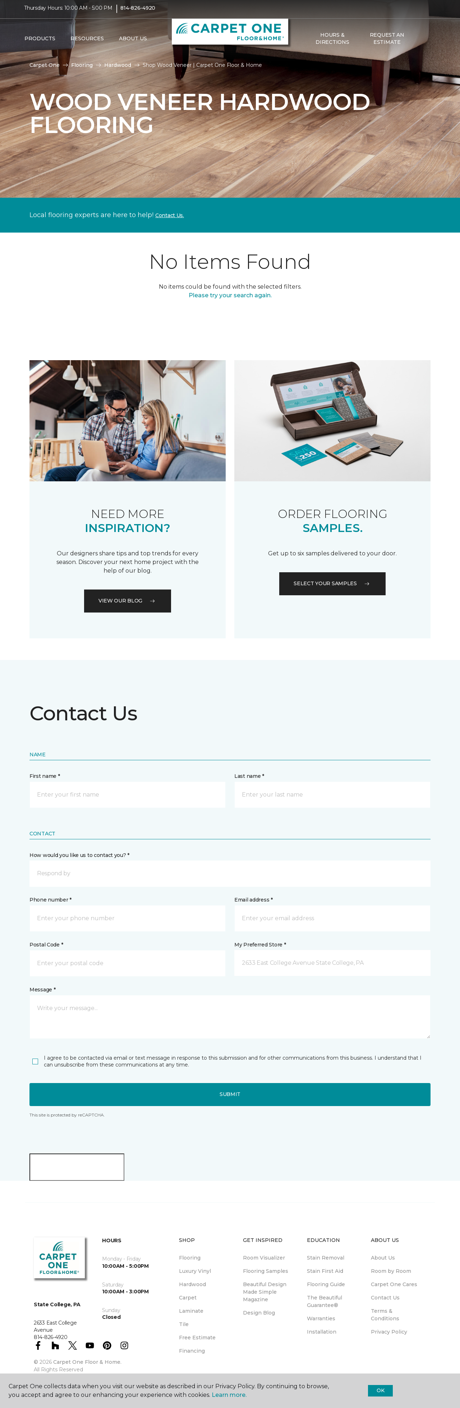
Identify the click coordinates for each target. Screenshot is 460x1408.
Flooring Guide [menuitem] (326, 1284)
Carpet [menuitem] (188, 1297)
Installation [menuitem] (321, 1332)
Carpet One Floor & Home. (87, 1362)
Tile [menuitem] (184, 1324)
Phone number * (50, 899)
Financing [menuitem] (192, 1351)
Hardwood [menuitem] (192, 1284)
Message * (42, 989)
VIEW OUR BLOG (127, 600)
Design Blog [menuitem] (259, 1313)
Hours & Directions (332, 43)
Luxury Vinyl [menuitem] (195, 1271)
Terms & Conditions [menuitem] (385, 1315)
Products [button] (39, 43)
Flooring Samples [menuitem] (265, 1271)
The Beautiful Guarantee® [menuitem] (324, 1301)
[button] (420, 43)
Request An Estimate (387, 43)
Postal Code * (46, 944)
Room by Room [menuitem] (391, 1271)
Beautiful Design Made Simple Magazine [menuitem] (264, 1292)
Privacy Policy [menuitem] (389, 1332)
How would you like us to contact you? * (79, 855)
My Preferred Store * (260, 944)
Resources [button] (87, 43)
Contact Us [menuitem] (385, 1297)
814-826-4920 (137, 13)
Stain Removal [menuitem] (325, 1258)
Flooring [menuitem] (190, 1258)
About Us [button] (133, 43)
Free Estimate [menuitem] (197, 1337)
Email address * (253, 899)
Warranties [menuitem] (321, 1318)
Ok (380, 1390)
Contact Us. (169, 215)
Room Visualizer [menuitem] (264, 1258)
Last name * (249, 776)
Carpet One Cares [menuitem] (394, 1284)
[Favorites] (428, 43)
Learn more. (229, 1394)
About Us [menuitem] (383, 1258)
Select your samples (332, 583)
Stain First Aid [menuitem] (325, 1271)
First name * (44, 776)
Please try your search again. (230, 295)
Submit (230, 1094)
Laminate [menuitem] (191, 1311)
